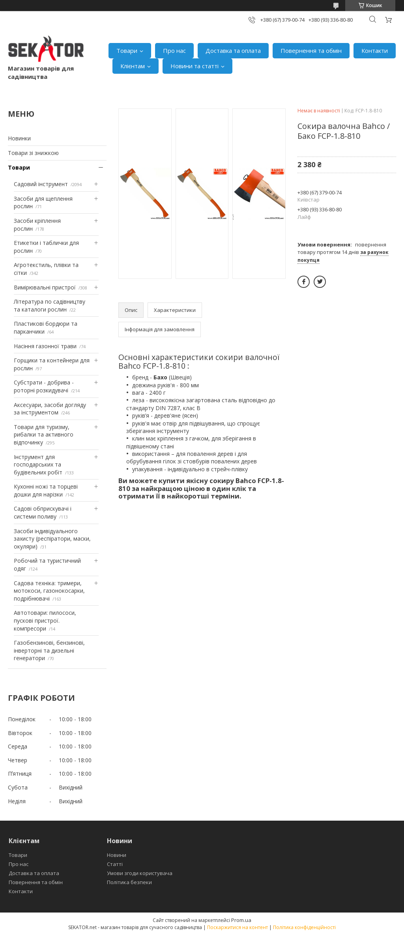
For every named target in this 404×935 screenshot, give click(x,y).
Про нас (174, 50)
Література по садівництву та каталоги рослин (49, 305)
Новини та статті (194, 66)
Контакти (374, 50)
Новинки (19, 138)
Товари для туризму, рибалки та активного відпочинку (43, 434)
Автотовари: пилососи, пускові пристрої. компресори (45, 620)
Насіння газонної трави (45, 346)
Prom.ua (241, 920)
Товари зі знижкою (33, 153)
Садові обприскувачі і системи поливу (42, 512)
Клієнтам (132, 66)
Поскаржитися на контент (237, 927)
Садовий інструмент (41, 184)
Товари (126, 50)
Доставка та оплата (233, 50)
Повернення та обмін (311, 50)
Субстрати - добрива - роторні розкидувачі (44, 386)
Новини (116, 854)
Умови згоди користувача (139, 873)
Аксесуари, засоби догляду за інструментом (50, 408)
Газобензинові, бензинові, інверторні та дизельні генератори (49, 650)
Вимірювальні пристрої (45, 287)
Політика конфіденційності (304, 927)
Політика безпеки (129, 882)
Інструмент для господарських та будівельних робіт (38, 464)
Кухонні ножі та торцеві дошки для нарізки (46, 490)
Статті (115, 864)
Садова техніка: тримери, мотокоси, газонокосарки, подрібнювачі (49, 590)
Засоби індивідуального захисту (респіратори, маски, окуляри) (52, 538)
